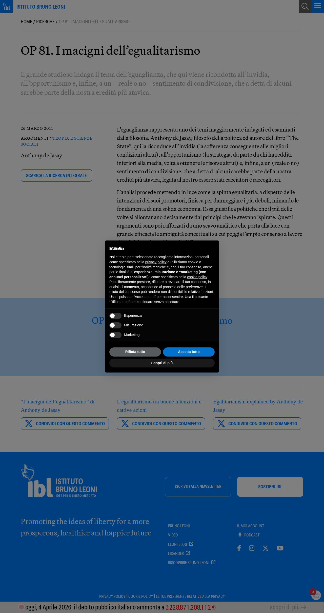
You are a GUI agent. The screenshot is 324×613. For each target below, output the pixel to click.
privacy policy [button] (156, 262)
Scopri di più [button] (162, 363)
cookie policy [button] (197, 277)
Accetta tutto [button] (189, 352)
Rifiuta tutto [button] (135, 352)
